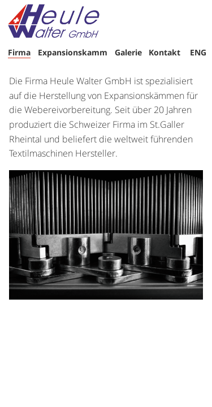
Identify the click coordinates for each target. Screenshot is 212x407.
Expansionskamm (72, 52)
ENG (198, 52)
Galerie (128, 52)
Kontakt (164, 52)
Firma (19, 52)
